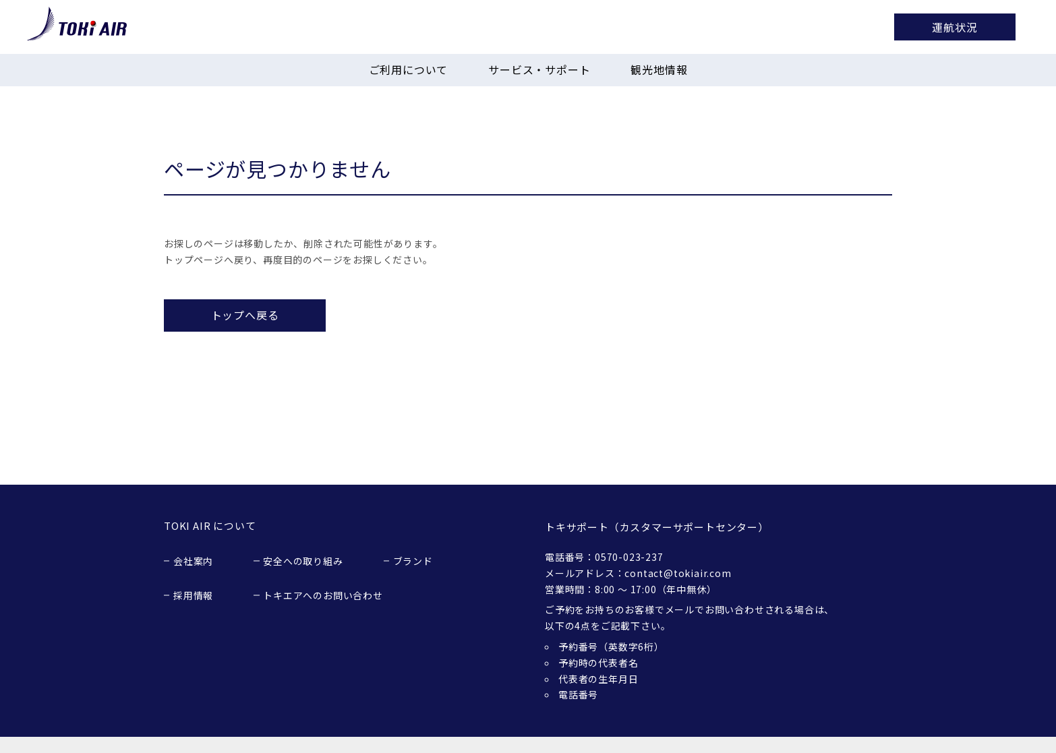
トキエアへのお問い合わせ (323, 595)
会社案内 (193, 561)
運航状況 (954, 27)
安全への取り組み (303, 561)
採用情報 (193, 595)
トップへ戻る (245, 315)
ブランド (413, 561)
